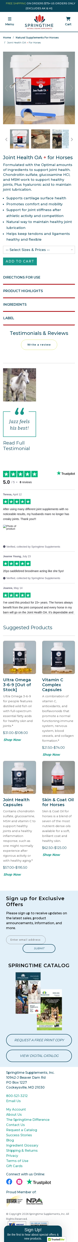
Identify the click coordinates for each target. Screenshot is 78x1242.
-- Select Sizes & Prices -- (28, 250)
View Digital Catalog (39, 1056)
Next (71, 88)
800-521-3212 (17, 1096)
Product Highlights (23, 291)
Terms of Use (17, 1161)
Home (7, 37)
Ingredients (15, 304)
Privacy (12, 1156)
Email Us (13, 1101)
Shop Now (12, 740)
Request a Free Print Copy (39, 1040)
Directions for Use (21, 277)
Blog (10, 1140)
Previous (6, 88)
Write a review (39, 344)
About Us (14, 1115)
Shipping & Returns (22, 1151)
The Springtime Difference (27, 1120)
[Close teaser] (63, 1224)
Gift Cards (14, 1166)
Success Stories (19, 1135)
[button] (33, 1234)
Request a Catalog (21, 1130)
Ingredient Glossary (22, 1145)
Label (8, 318)
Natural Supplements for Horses (37, 37)
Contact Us (15, 1125)
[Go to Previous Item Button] (6, 139)
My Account (16, 1109)
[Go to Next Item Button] (72, 139)
